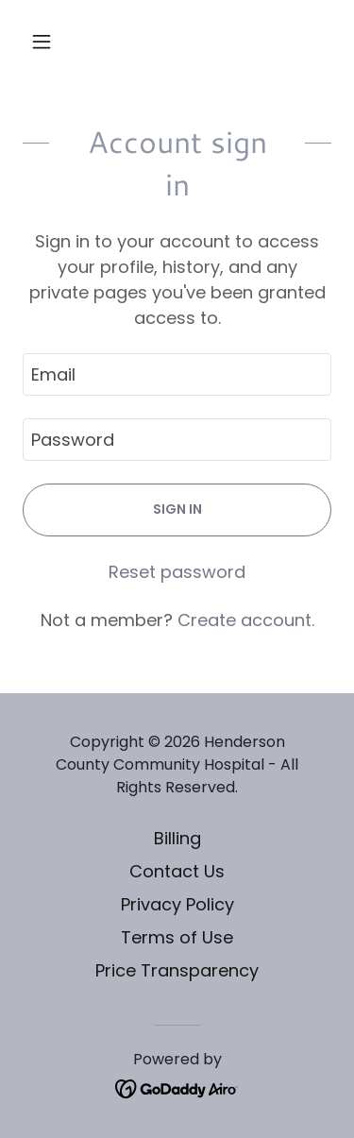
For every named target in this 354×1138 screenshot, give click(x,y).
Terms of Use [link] (177, 937)
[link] (177, 1087)
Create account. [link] (245, 620)
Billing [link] (177, 838)
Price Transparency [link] (177, 970)
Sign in (177, 509)
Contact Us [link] (177, 871)
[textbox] (177, 374)
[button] (46, 41)
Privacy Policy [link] (177, 904)
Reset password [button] (177, 572)
